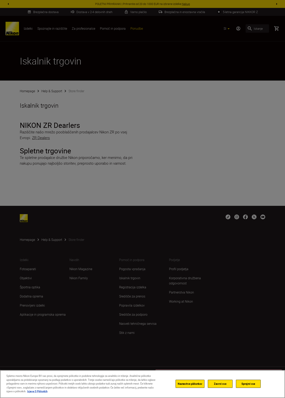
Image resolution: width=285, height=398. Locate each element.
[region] (142, 384)
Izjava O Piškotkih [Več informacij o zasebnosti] (37, 391)
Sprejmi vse (248, 383)
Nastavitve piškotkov (190, 383)
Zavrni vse (220, 383)
